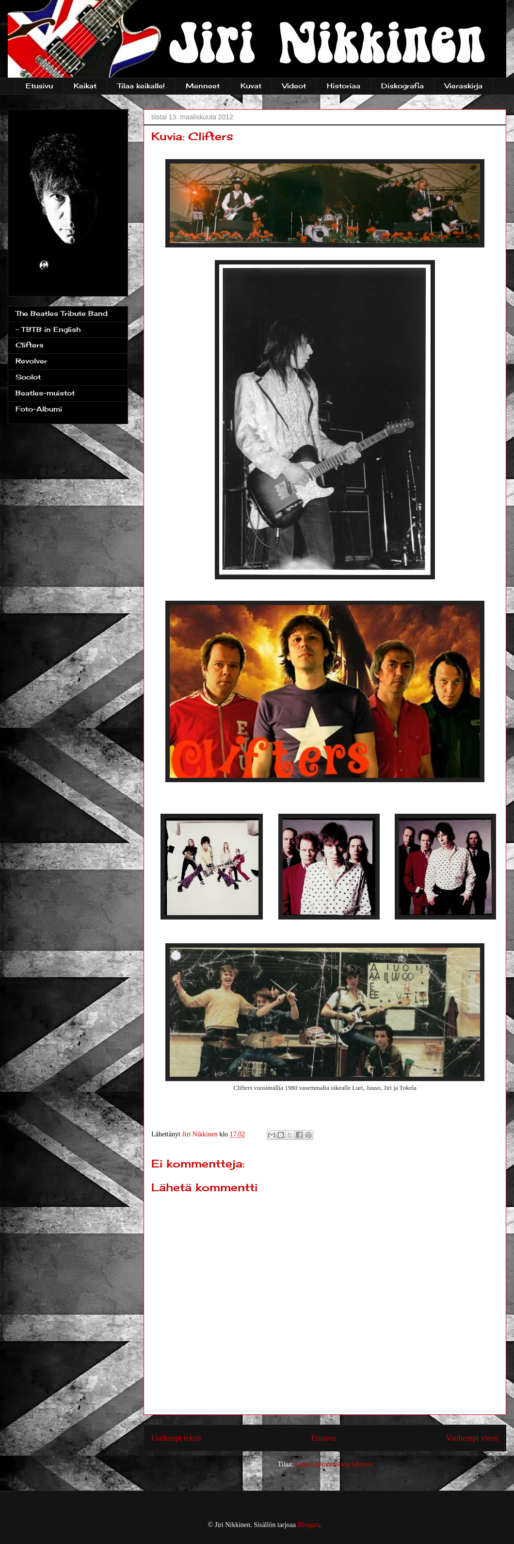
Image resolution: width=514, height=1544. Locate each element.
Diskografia (402, 86)
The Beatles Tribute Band (62, 313)
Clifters (30, 345)
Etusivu (39, 86)
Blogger (308, 1524)
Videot (294, 86)
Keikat (85, 86)
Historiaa (343, 86)
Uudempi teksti (176, 1438)
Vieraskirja (463, 86)
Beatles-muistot (45, 393)
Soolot (28, 377)
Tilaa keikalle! (141, 86)
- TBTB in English (48, 329)
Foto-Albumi (39, 409)
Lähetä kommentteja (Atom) (333, 1464)
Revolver (31, 361)
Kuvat (251, 86)
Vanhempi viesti (472, 1438)
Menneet (203, 86)
